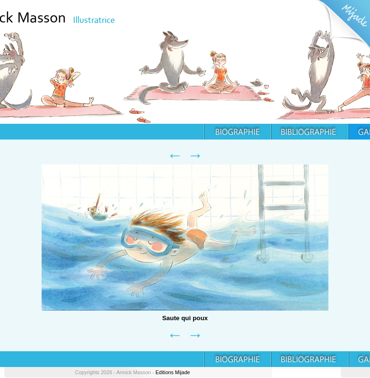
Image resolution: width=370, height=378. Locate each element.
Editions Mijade (172, 372)
